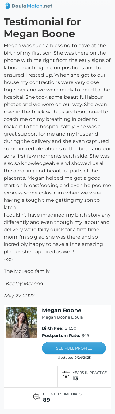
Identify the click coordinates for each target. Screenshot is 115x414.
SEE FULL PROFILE (74, 348)
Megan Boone (61, 310)
